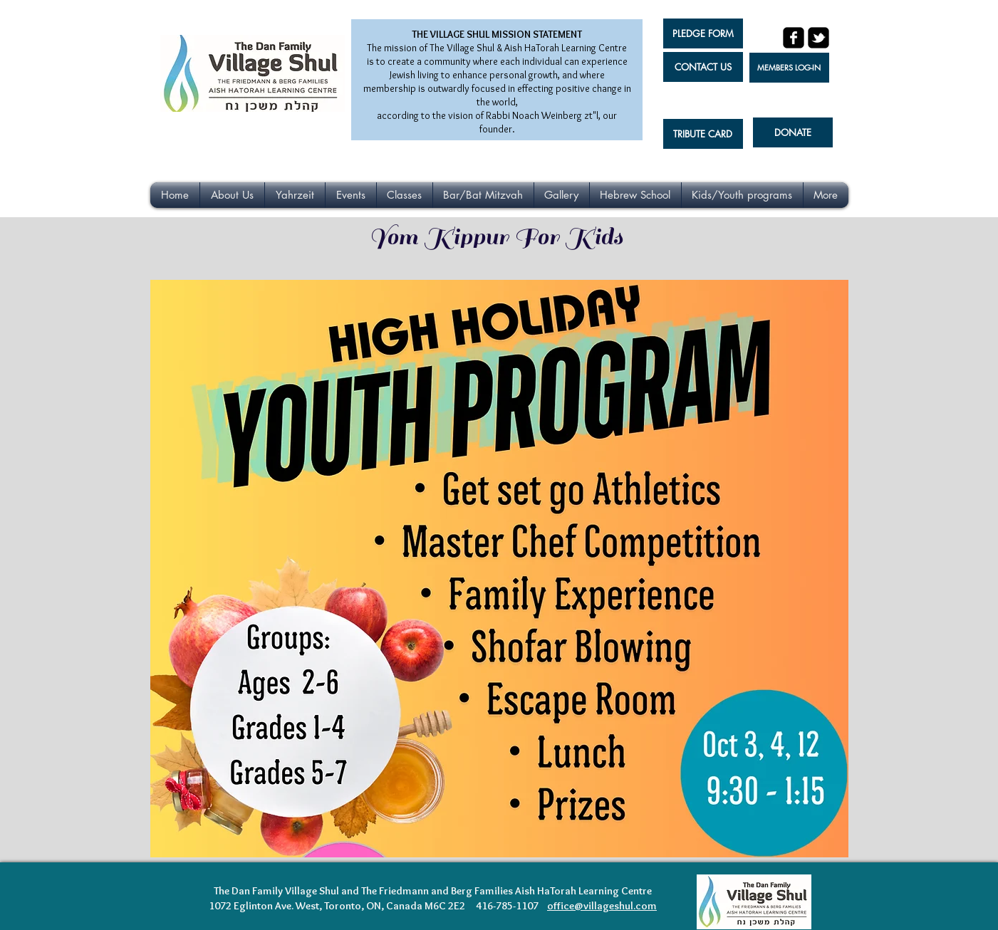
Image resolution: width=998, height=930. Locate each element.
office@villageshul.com (602, 905)
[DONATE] (793, 132)
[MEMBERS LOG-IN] (789, 68)
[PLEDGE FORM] (703, 33)
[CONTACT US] (703, 67)
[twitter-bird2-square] (818, 37)
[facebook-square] (793, 37)
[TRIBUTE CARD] (703, 134)
